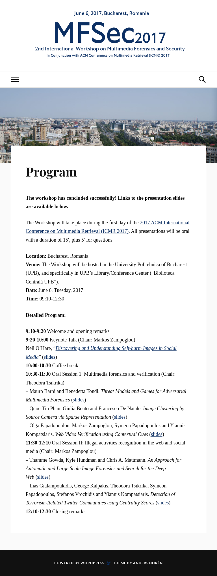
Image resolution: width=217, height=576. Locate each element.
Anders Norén (148, 563)
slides (49, 357)
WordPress (92, 563)
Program (51, 171)
